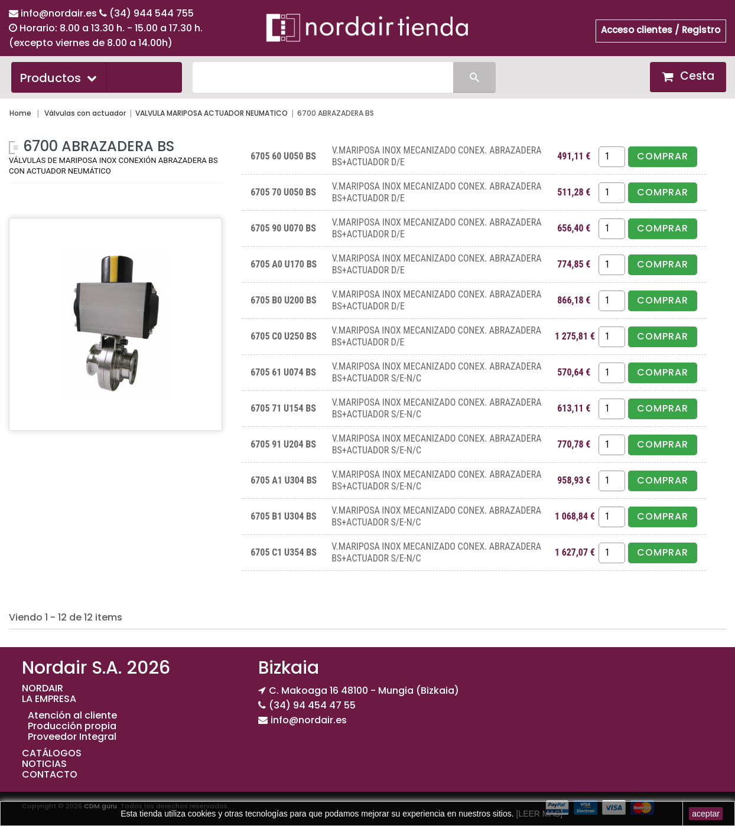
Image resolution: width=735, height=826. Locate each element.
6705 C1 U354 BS (284, 552)
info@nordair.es (60, 13)
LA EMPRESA (49, 699)
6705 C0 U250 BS (284, 336)
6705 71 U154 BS (283, 408)
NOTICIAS (44, 764)
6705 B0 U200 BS (283, 300)
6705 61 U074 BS (283, 372)
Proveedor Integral (72, 736)
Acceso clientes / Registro (660, 30)
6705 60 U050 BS (283, 156)
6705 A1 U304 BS (284, 480)
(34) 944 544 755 (151, 13)
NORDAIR (42, 688)
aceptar (706, 813)
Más (19, 203)
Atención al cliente (72, 715)
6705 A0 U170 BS (284, 264)
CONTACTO (49, 774)
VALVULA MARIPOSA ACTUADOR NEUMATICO (211, 113)
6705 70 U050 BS (283, 192)
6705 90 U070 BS (283, 228)
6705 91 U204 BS (283, 444)
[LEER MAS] (538, 813)
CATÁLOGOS (52, 753)
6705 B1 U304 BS (283, 516)
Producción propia (72, 726)
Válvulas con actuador (85, 113)
